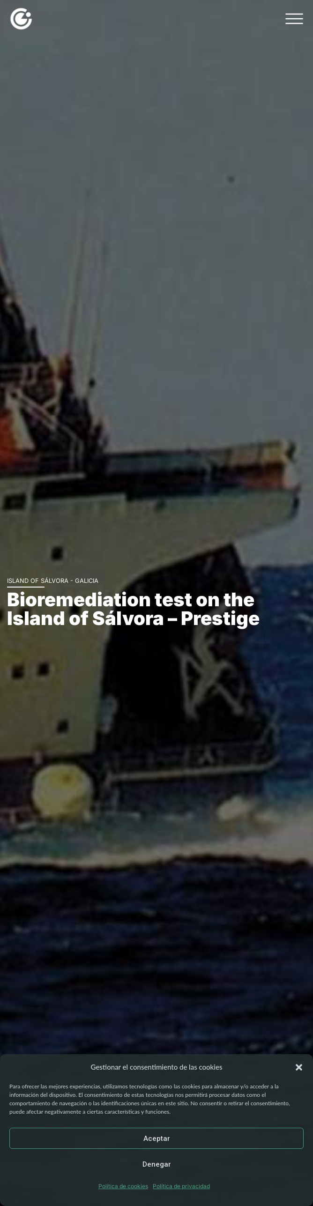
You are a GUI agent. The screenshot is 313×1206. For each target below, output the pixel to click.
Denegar (156, 1164)
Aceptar (156, 1138)
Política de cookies (123, 1186)
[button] (299, 1067)
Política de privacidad (181, 1186)
